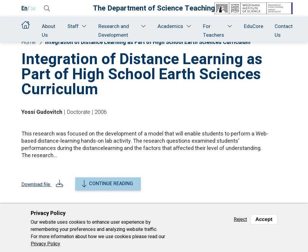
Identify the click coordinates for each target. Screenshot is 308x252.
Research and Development (113, 31)
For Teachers (213, 31)
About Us (48, 31)
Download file (36, 186)
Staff (73, 26)
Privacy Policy (45, 243)
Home (25, 26)
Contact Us (284, 31)
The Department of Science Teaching (154, 8)
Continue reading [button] (111, 183)
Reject (240, 219)
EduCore (253, 26)
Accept (264, 219)
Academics (170, 26)
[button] (47, 8)
